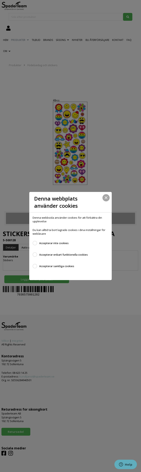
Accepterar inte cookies (54, 243)
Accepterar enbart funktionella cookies (63, 254)
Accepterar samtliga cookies (56, 266)
